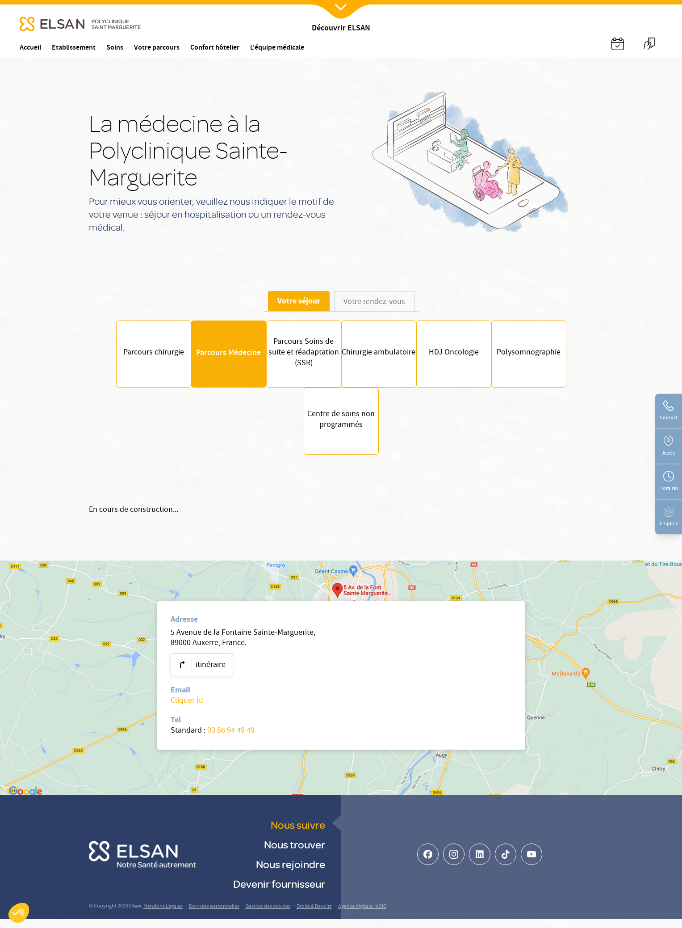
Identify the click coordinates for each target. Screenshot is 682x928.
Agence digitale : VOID (362, 915)
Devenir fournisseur (279, 892)
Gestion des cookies (268, 915)
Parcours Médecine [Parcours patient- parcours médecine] (215, 356)
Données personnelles (214, 915)
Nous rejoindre (290, 873)
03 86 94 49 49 (231, 740)
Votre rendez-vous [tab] (374, 302)
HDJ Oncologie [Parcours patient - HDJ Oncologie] (467, 356)
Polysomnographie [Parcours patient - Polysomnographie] (551, 356)
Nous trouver (294, 853)
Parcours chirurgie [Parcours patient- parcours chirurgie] (131, 356)
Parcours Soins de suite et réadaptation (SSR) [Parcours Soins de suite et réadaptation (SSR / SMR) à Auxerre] (299, 356)
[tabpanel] (341, 392)
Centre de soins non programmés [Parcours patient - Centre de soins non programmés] (341, 428)
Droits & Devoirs (314, 915)
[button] (18, 913)
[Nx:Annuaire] (617, 44)
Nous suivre (298, 833)
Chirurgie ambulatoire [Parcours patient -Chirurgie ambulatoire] (383, 356)
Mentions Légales (163, 915)
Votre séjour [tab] (298, 300)
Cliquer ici (187, 710)
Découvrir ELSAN (341, 28)
